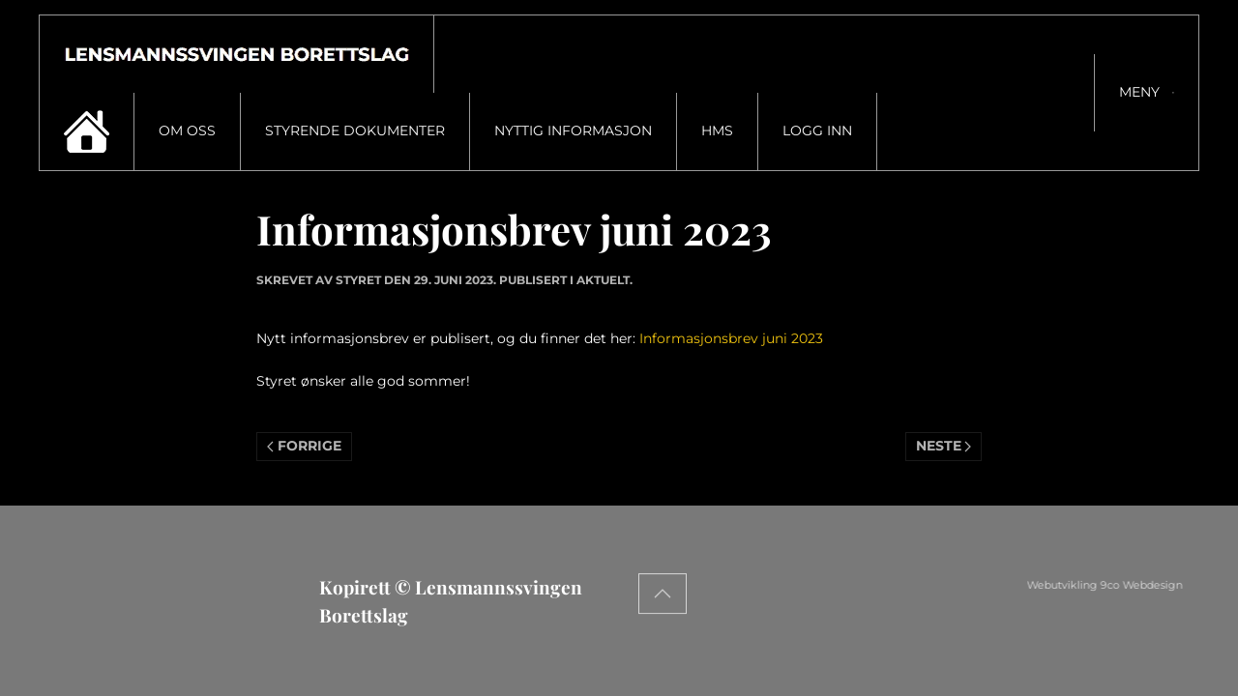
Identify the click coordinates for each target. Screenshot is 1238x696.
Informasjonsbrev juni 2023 (731, 338)
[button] (1146, 92)
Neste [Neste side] (944, 445)
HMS (717, 130)
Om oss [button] (187, 130)
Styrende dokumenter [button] (355, 130)
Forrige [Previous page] (304, 445)
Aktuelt (603, 280)
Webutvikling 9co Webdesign (1155, 585)
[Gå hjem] (237, 54)
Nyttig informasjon (573, 130)
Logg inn (817, 130)
